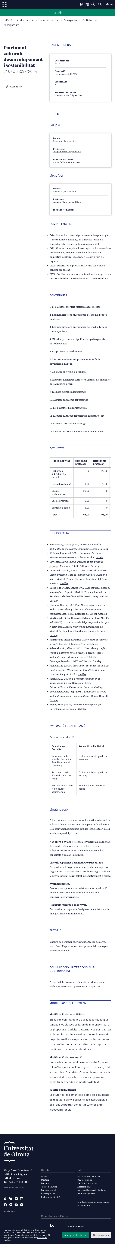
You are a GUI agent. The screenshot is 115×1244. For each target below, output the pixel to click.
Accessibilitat (83, 1187)
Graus (44, 1176)
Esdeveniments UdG (50, 1197)
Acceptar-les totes (75, 1235)
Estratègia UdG (48, 1194)
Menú (109, 4)
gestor (44, 1235)
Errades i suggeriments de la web (93, 1202)
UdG (6, 20)
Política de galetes (86, 1194)
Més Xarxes (9, 1211)
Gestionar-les (101, 1235)
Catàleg (104, 548)
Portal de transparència (88, 1176)
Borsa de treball (48, 1190)
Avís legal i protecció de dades (91, 1190)
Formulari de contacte (14, 1188)
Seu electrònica (84, 1180)
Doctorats (45, 1183)
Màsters (45, 1180)
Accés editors (83, 1205)
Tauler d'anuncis (49, 1187)
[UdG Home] (4, 4)
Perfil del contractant (87, 1183)
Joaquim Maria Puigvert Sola (67, 152)
